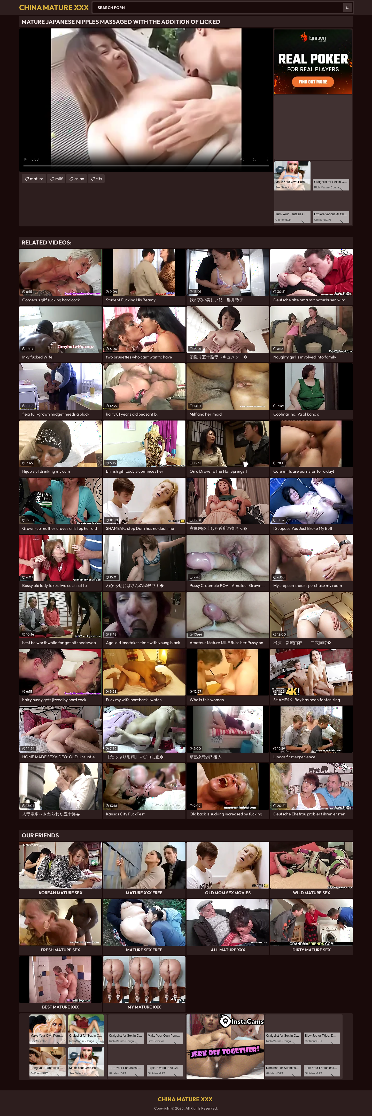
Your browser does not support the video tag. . (146, 100)
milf (59, 178)
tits (99, 178)
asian (79, 178)
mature (36, 178)
